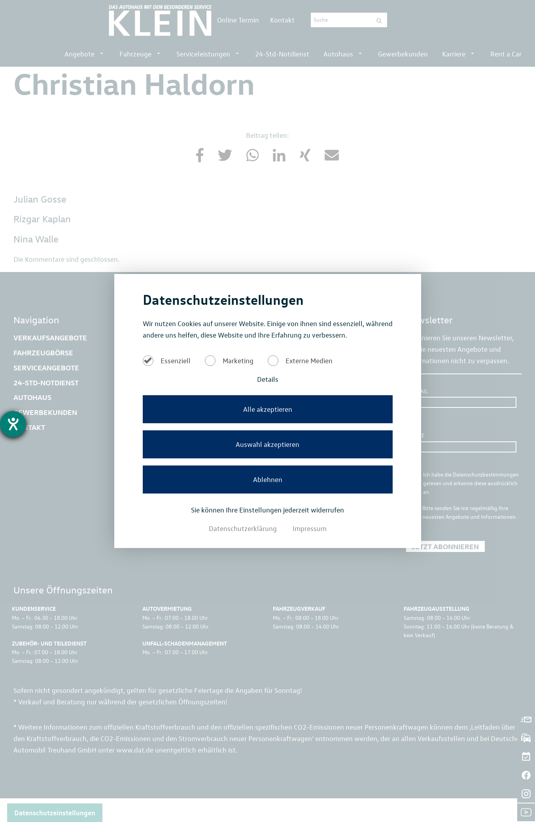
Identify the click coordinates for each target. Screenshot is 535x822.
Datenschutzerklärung (243, 528)
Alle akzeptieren (267, 409)
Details (267, 379)
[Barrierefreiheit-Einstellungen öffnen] (13, 424)
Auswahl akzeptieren (267, 444)
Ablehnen (267, 479)
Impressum (310, 528)
